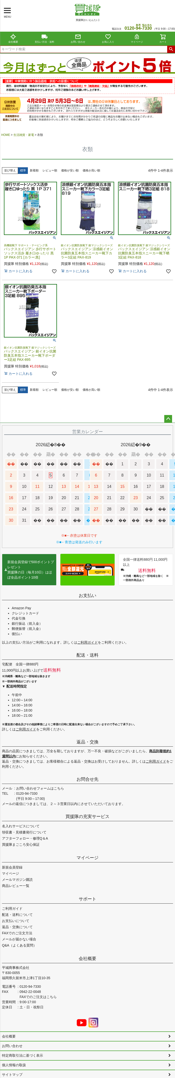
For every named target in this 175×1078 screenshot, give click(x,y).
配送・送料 (87, 655)
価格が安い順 (70, 170)
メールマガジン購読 (17, 880)
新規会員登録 (12, 867)
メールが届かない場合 (19, 939)
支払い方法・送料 (44, 38)
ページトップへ (168, 419)
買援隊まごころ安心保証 (21, 844)
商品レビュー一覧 (15, 886)
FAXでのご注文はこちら (38, 997)
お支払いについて (15, 921)
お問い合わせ (78, 38)
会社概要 (13, 38)
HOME (5, 135)
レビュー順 (50, 170)
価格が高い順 (91, 170)
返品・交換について (17, 927)
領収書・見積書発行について (24, 832)
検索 (171, 49)
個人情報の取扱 (14, 1065)
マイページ (137, 38)
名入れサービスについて (21, 826)
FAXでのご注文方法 (17, 933)
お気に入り (108, 38)
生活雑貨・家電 (23, 135)
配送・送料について (17, 915)
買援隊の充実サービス (87, 816)
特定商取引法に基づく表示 (22, 1055)
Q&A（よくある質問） (19, 945)
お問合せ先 (87, 779)
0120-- (138, 28)
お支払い (87, 595)
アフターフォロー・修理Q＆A (25, 838)
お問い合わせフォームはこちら (40, 788)
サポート (87, 898)
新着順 (34, 170)
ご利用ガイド (87, 642)
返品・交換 (87, 742)
